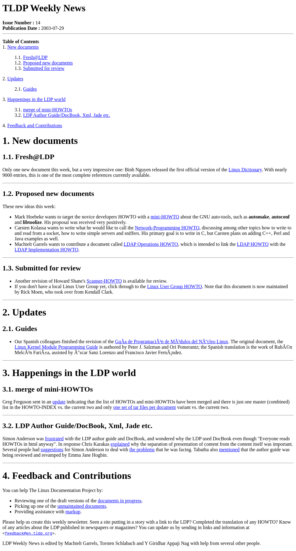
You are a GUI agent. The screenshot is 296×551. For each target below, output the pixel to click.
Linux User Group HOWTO (174, 286)
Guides (30, 89)
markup (73, 511)
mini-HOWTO (165, 216)
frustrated (54, 438)
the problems (142, 449)
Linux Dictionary (245, 169)
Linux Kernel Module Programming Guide (56, 347)
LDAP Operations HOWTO (151, 244)
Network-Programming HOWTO (167, 227)
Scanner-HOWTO (104, 281)
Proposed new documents (48, 62)
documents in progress (120, 500)
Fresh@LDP (35, 57)
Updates (15, 78)
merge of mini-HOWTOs (47, 109)
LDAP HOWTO (252, 244)
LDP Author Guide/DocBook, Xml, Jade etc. (66, 115)
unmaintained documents (81, 506)
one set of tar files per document (144, 407)
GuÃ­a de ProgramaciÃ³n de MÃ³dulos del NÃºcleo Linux (171, 341)
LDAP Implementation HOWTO (46, 249)
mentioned (229, 449)
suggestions (52, 449)
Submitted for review (43, 68)
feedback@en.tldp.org (28, 533)
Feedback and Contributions (34, 125)
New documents (23, 47)
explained (120, 444)
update (59, 401)
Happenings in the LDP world (36, 99)
